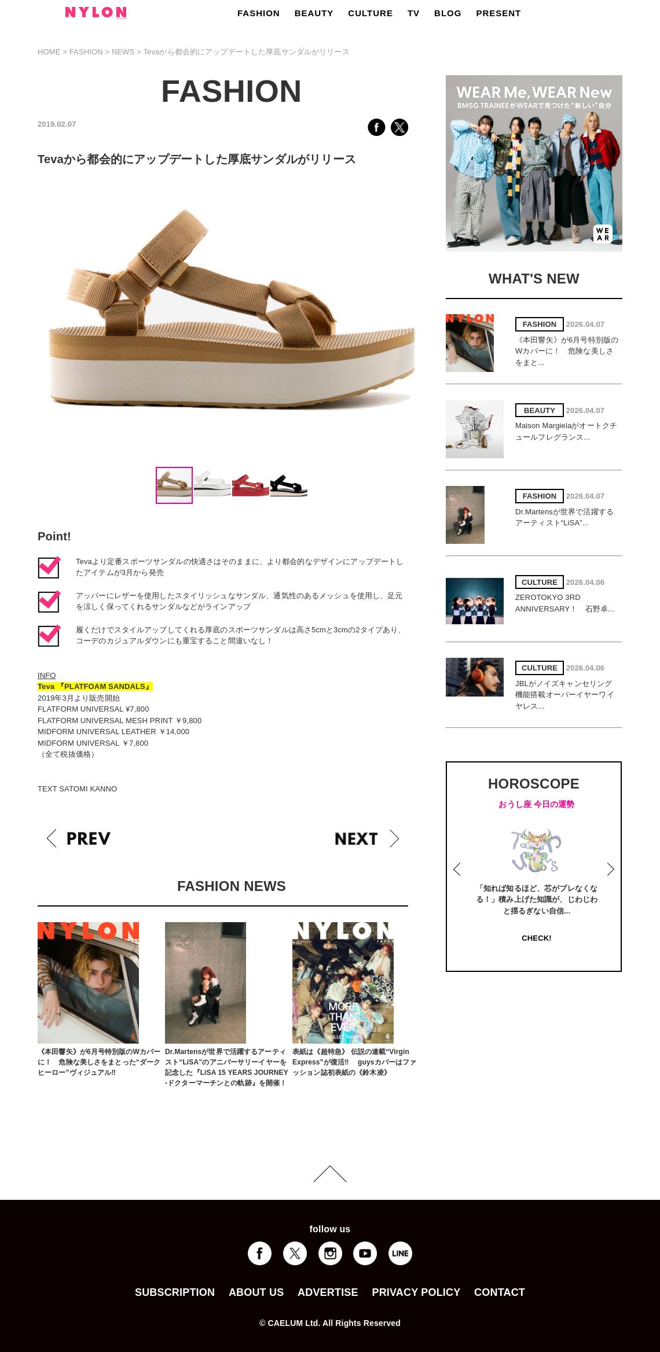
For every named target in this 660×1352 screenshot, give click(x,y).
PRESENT (498, 13)
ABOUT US (256, 1292)
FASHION (258, 13)
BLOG (447, 13)
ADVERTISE (328, 1292)
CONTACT (499, 1292)
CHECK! (536, 938)
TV (414, 13)
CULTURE (370, 13)
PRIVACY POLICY (416, 1292)
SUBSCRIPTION (175, 1292)
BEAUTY (314, 13)
